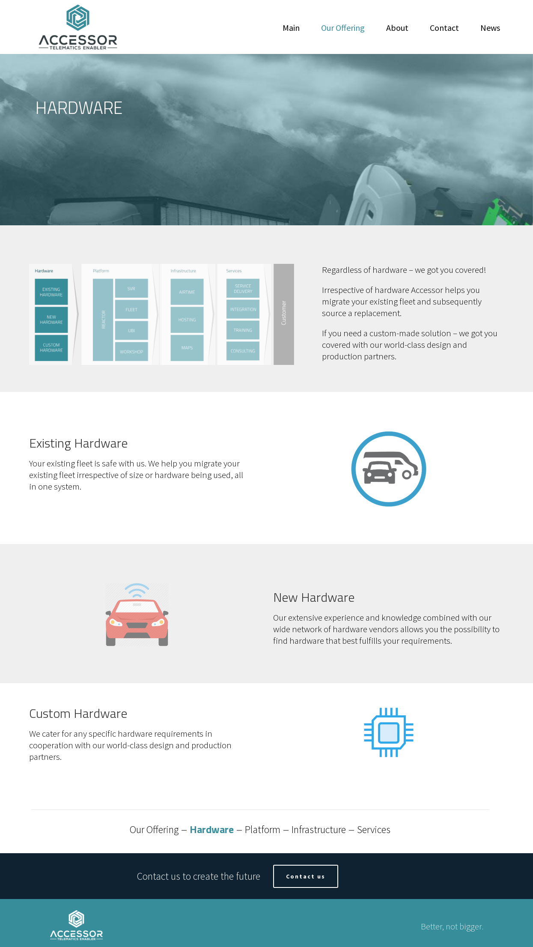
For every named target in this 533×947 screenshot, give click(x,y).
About (397, 27)
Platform (262, 829)
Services (373, 829)
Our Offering (343, 27)
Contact (444, 27)
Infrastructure (319, 829)
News (490, 27)
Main (291, 27)
